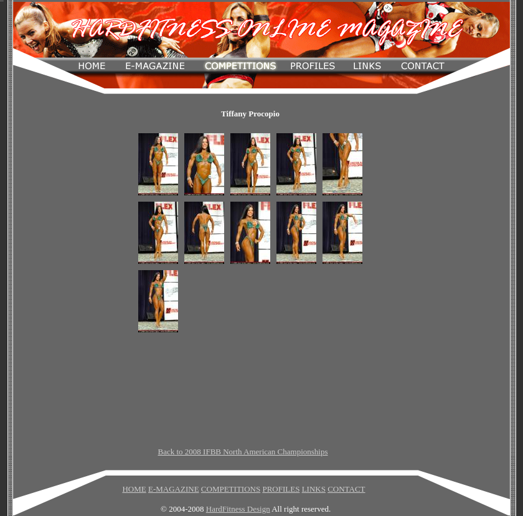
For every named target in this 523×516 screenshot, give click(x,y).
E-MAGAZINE (173, 489)
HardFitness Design (238, 509)
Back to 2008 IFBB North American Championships (243, 451)
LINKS (314, 489)
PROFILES (280, 489)
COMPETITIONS (230, 489)
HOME (134, 489)
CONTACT (346, 489)
